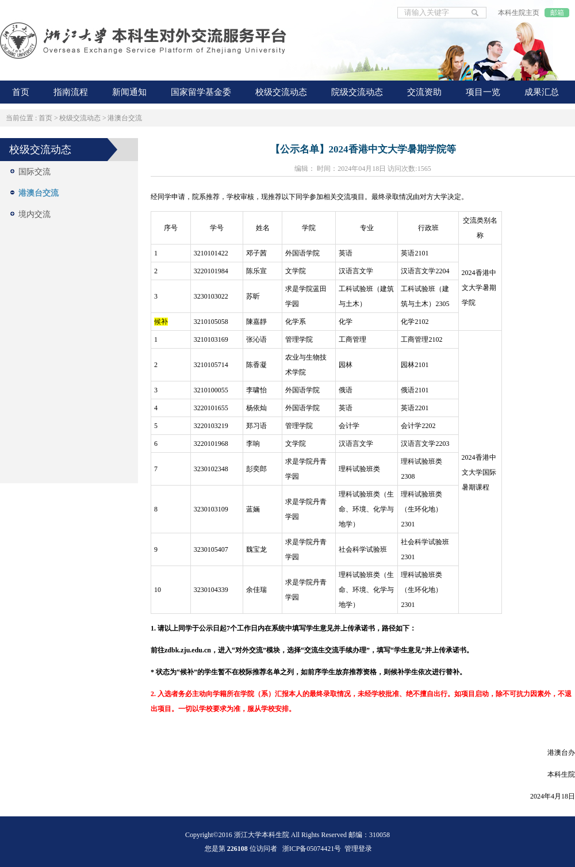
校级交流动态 (80, 118)
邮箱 (557, 13)
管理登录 (358, 849)
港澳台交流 (125, 118)
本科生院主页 (518, 13)
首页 (45, 118)
